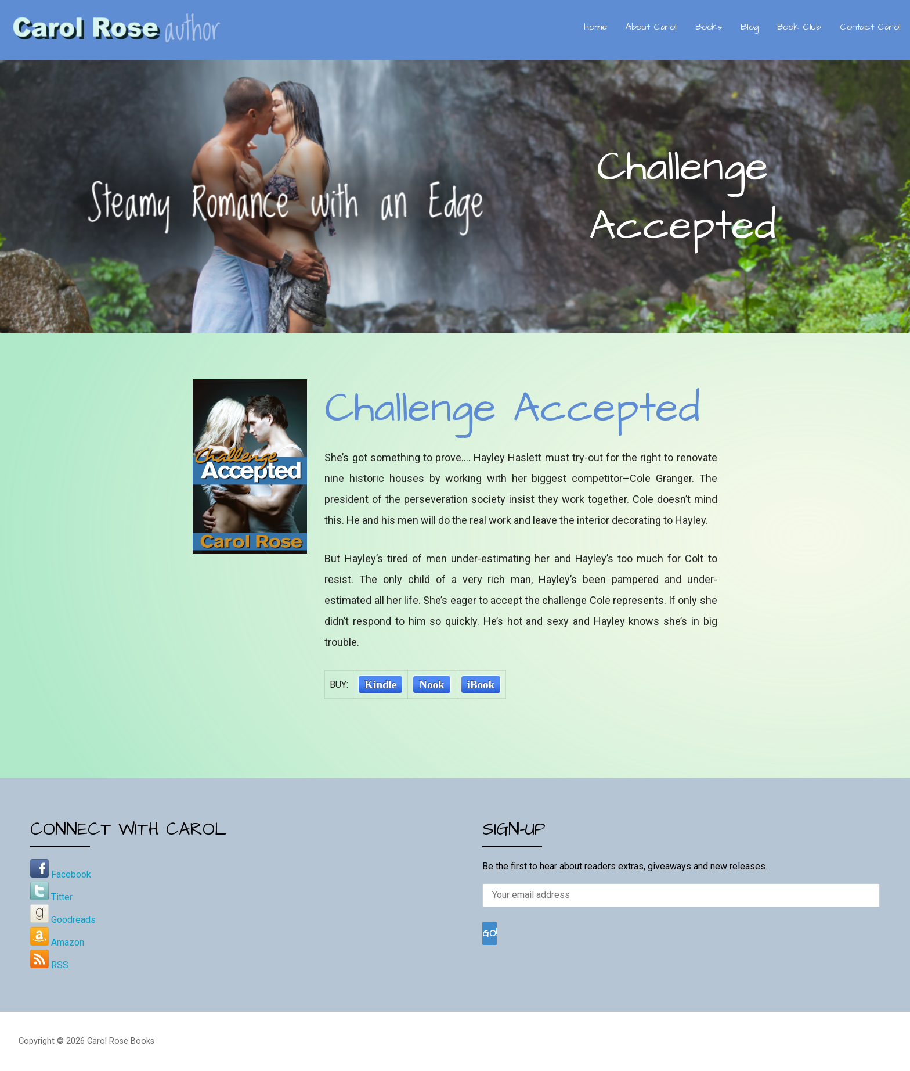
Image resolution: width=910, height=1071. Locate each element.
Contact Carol (870, 26)
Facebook (60, 874)
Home (595, 26)
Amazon (57, 942)
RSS (49, 965)
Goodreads (63, 919)
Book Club (799, 26)
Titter (51, 897)
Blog (749, 26)
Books (708, 26)
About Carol (651, 26)
